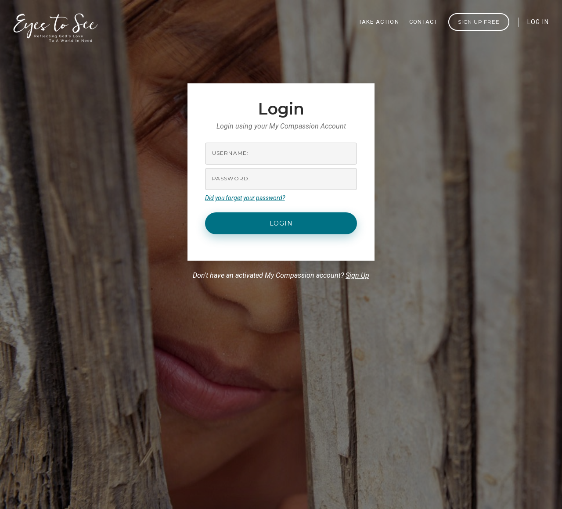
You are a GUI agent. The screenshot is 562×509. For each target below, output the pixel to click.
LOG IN (538, 21)
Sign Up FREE (479, 21)
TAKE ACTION (379, 21)
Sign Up (357, 275)
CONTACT (423, 21)
